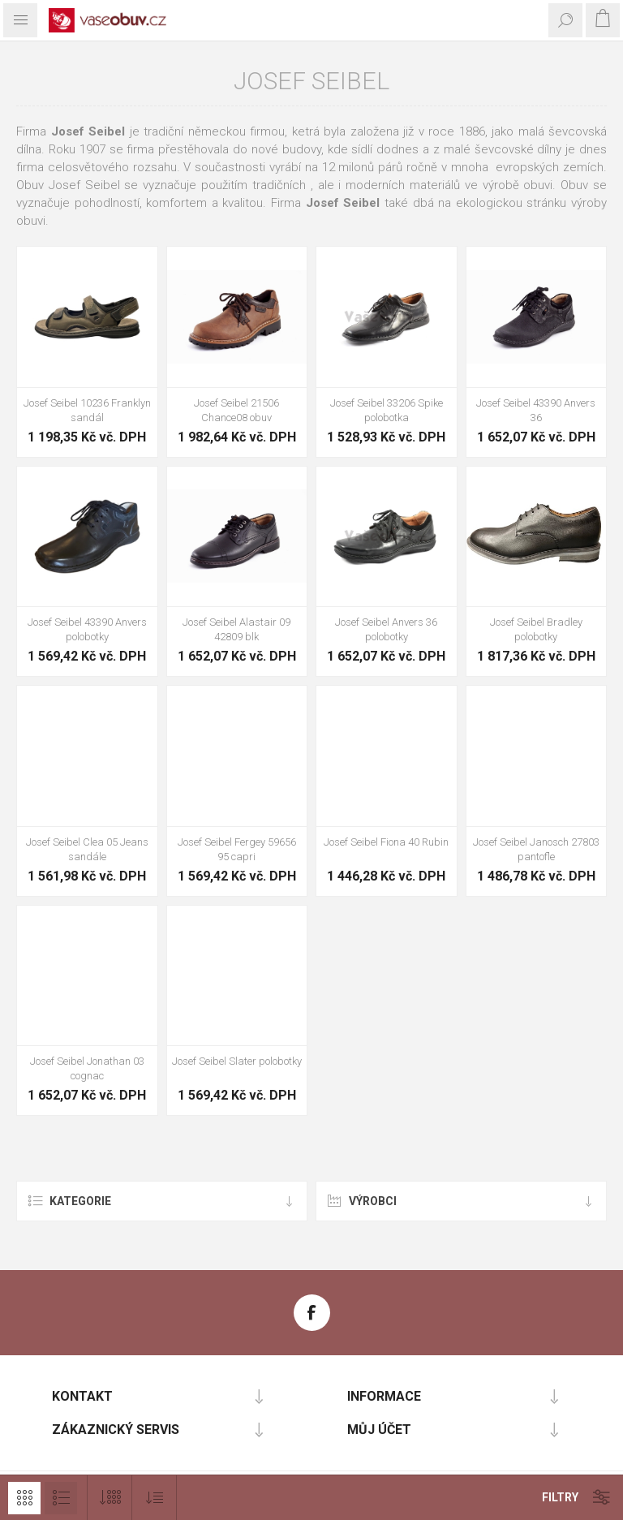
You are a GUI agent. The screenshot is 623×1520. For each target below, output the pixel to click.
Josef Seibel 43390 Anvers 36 (535, 410)
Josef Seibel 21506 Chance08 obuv (236, 410)
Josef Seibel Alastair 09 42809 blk (236, 629)
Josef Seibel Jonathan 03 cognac (87, 1068)
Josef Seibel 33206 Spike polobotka (386, 410)
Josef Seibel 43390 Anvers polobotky (87, 629)
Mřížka (24, 1498)
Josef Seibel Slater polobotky (237, 1061)
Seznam (61, 1498)
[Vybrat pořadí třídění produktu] (154, 1497)
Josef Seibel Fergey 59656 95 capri (237, 849)
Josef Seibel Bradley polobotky (536, 629)
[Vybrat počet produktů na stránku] (110, 1497)
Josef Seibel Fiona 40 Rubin (386, 842)
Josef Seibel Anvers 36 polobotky (386, 629)
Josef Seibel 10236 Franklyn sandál (87, 410)
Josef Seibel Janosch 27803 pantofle (536, 849)
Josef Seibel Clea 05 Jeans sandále (87, 849)
